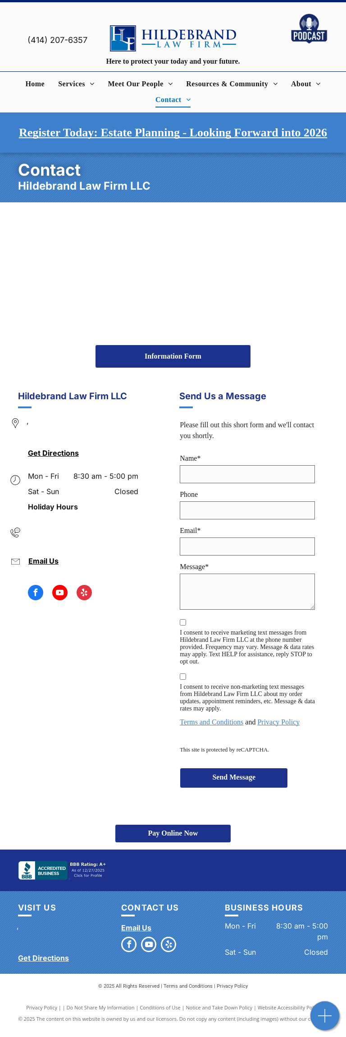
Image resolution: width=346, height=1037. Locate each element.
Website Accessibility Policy (289, 1007)
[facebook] (35, 594)
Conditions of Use (160, 1007)
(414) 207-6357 (57, 40)
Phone (189, 494)
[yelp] (84, 594)
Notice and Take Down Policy (219, 1007)
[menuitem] (34, 84)
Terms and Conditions (211, 722)
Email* (190, 530)
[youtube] (60, 594)
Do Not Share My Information (101, 1007)
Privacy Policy (278, 722)
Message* (194, 566)
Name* (190, 458)
